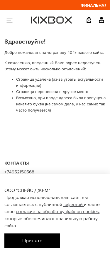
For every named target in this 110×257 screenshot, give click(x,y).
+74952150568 (19, 172)
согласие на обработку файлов (49, 212)
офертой (73, 205)
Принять (32, 241)
